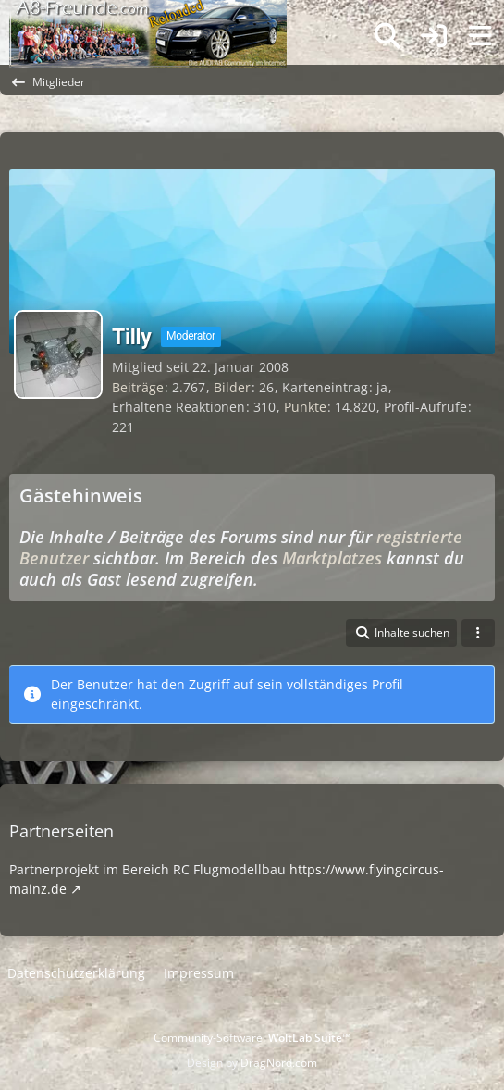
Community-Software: (252, 1038)
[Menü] (479, 36)
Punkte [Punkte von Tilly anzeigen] (305, 406)
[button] (401, 633)
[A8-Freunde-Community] (148, 18)
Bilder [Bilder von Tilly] (232, 387)
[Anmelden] (433, 36)
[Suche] (387, 36)
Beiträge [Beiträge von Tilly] (138, 387)
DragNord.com (278, 1063)
